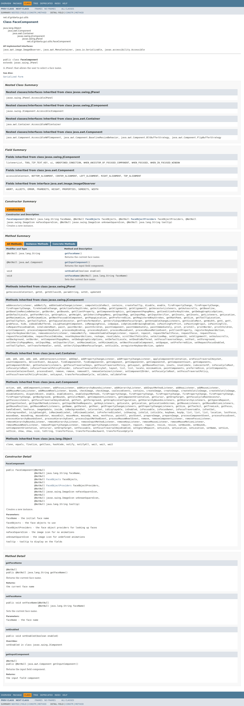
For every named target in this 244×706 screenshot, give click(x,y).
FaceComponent (15, 219)
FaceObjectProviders (143, 219)
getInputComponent (76, 262)
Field (23, 13)
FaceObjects (92, 219)
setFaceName (72, 275)
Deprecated (46, 3)
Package (17, 3)
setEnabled (71, 271)
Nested (15, 13)
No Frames (50, 9)
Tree (35, 3)
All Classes (67, 9)
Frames (39, 9)
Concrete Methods (64, 244)
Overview (6, 3)
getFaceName (72, 253)
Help (64, 3)
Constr (32, 13)
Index (58, 3)
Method (42, 13)
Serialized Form (13, 76)
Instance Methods (37, 244)
